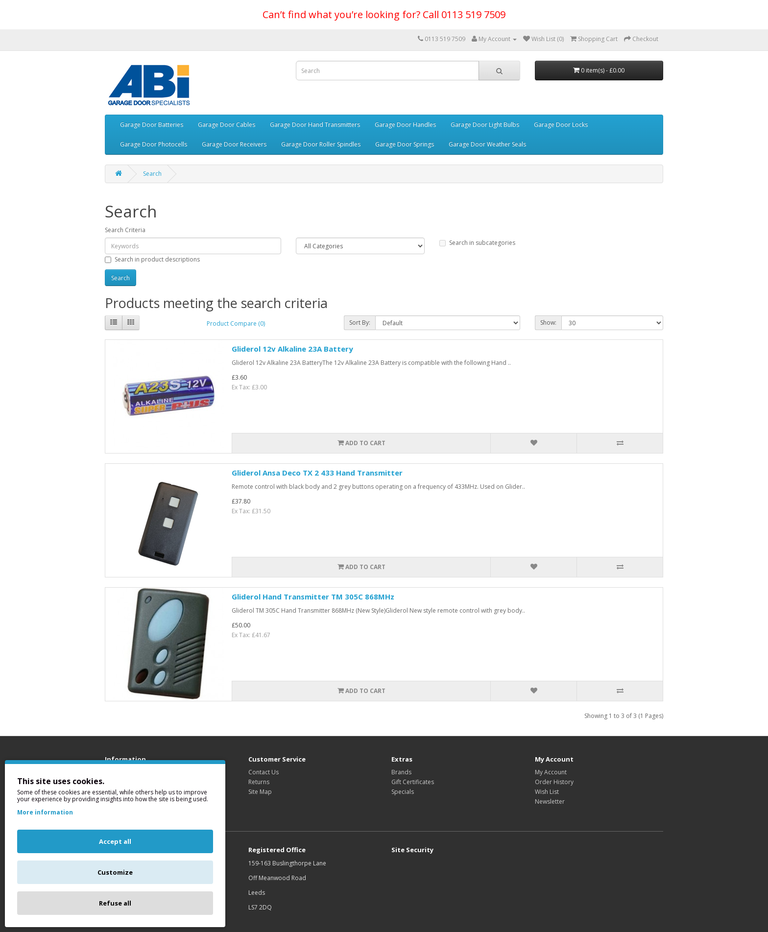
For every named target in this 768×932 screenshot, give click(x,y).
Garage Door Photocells (153, 144)
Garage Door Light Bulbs (485, 124)
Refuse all (115, 903)
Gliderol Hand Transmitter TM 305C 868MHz (313, 596)
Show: (548, 322)
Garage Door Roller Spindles (320, 144)
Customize (115, 872)
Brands (401, 772)
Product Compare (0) (236, 323)
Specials (402, 792)
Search (152, 173)
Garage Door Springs (404, 144)
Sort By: (359, 322)
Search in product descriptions (152, 259)
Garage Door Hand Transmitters (315, 124)
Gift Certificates (412, 782)
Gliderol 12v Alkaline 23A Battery (292, 349)
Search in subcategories (477, 243)
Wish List (547, 792)
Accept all (115, 841)
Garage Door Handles (405, 124)
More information (45, 812)
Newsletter (550, 801)
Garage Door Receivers (234, 144)
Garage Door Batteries (151, 124)
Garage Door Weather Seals (487, 144)
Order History (554, 782)
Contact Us (263, 772)
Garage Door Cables (226, 124)
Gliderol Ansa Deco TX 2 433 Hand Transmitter (317, 473)
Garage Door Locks (561, 124)
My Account (551, 772)
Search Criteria (125, 230)
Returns (258, 782)
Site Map (260, 792)
